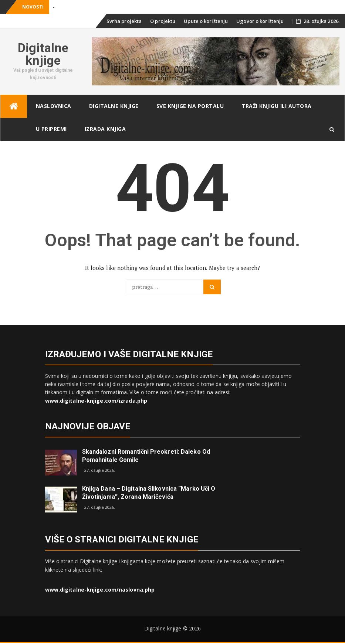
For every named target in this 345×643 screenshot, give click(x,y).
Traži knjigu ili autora (276, 105)
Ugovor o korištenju (260, 21)
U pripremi (51, 128)
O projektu (162, 21)
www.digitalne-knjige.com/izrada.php (96, 400)
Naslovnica (53, 105)
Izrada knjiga (105, 128)
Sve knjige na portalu (190, 105)
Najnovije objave (88, 426)
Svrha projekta (124, 21)
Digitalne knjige (43, 54)
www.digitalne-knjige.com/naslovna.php (100, 589)
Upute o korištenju (206, 21)
